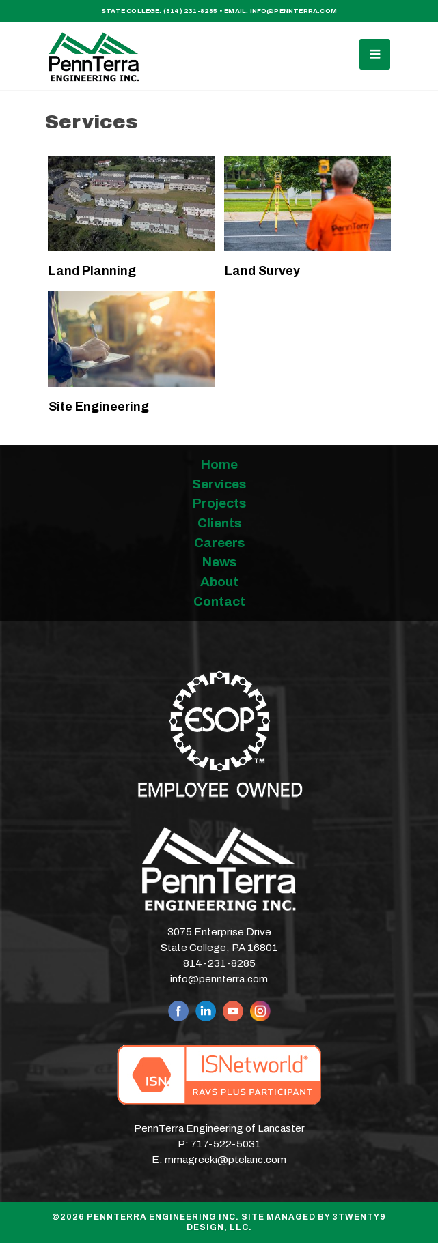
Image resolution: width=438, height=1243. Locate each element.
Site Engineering (99, 406)
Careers (219, 543)
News (219, 562)
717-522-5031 (226, 1144)
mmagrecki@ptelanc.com (225, 1159)
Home (219, 464)
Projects (219, 503)
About (219, 581)
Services (219, 484)
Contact (219, 601)
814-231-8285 (219, 963)
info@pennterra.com (293, 11)
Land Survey (262, 271)
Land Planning (92, 271)
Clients (219, 523)
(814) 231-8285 (190, 11)
